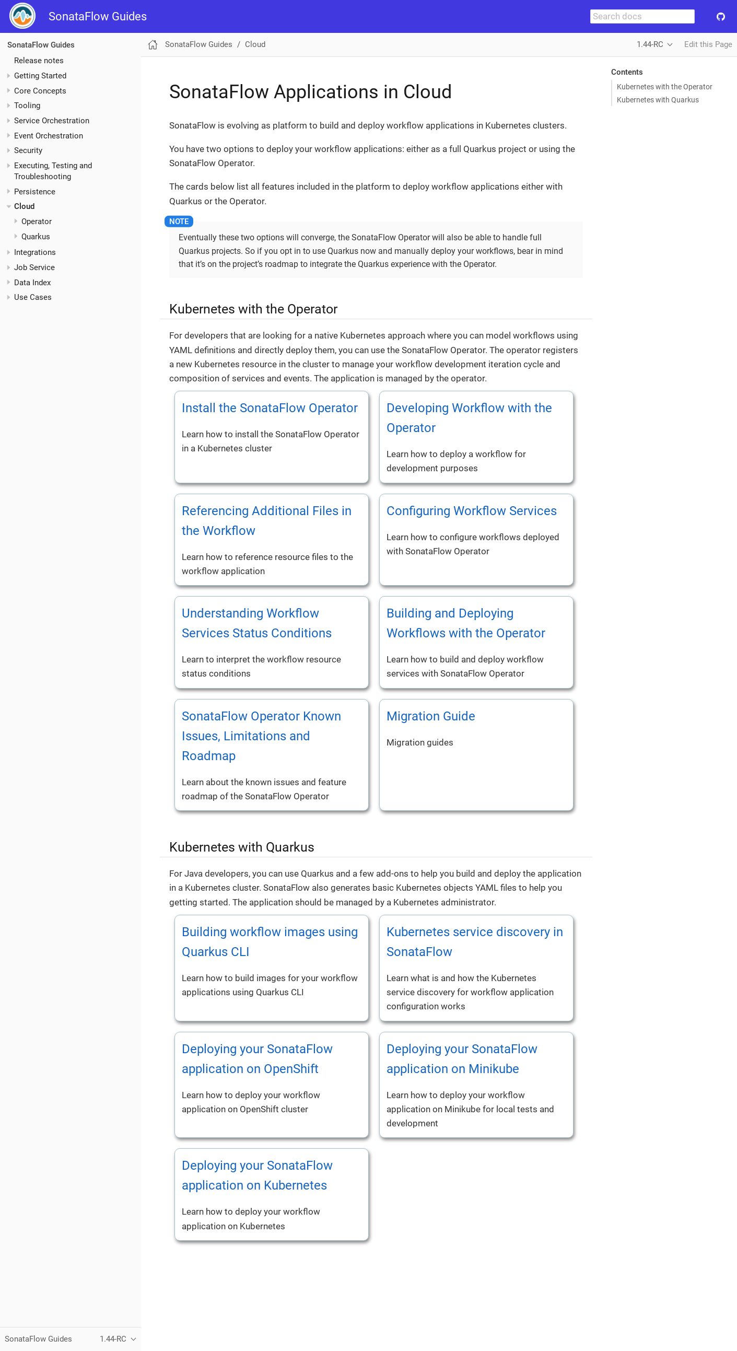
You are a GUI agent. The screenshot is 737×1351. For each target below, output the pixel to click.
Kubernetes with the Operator (664, 87)
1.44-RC (650, 44)
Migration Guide (431, 716)
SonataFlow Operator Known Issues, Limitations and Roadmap (261, 736)
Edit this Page (708, 44)
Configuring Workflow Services (472, 511)
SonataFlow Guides (98, 16)
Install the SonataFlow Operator (270, 408)
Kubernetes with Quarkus (658, 100)
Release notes (39, 60)
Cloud (24, 206)
